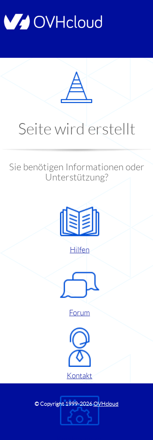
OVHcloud (105, 404)
